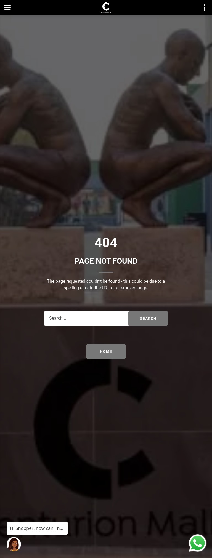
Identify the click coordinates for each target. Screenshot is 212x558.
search (148, 318)
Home (106, 351)
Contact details (201, 7)
